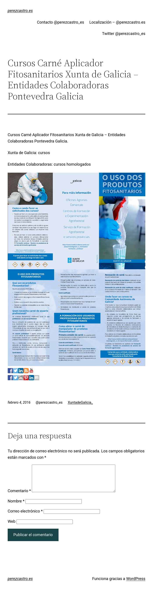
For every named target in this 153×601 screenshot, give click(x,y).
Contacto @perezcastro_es (60, 22)
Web (11, 526)
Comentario (19, 496)
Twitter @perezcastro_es (123, 33)
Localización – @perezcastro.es (117, 22)
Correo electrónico (25, 516)
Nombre (16, 506)
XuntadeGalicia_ (80, 402)
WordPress (135, 584)
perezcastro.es (20, 10)
